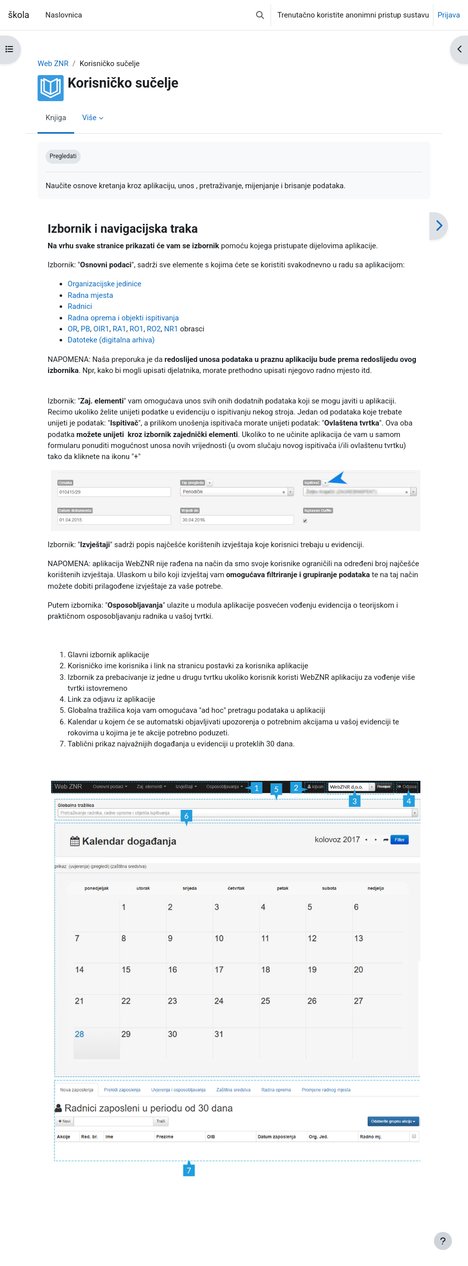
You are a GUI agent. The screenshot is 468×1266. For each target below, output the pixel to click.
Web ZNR (53, 63)
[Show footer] (443, 1241)
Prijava (448, 15)
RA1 (119, 328)
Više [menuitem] (89, 117)
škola (19, 15)
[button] (260, 15)
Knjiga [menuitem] (56, 117)
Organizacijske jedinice (104, 284)
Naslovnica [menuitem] (64, 15)
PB (85, 328)
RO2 (154, 328)
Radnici (80, 306)
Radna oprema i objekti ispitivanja (123, 317)
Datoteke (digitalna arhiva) (111, 339)
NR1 (171, 328)
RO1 (137, 328)
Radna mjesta (90, 295)
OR (72, 328)
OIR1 (101, 328)
